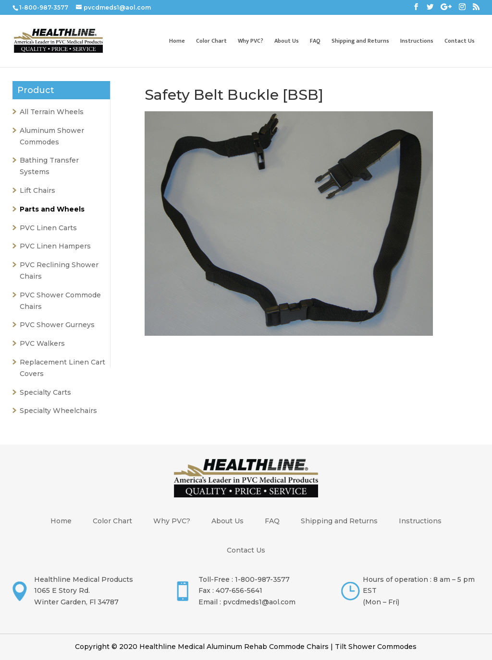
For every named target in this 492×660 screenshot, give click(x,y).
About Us (286, 41)
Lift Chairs (37, 190)
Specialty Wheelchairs (58, 410)
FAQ (315, 41)
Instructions (416, 41)
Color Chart (211, 41)
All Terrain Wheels (52, 111)
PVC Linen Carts (48, 228)
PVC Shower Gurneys (57, 324)
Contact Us (459, 41)
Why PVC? (250, 41)
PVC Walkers (42, 343)
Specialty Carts (45, 392)
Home (177, 41)
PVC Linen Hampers (55, 246)
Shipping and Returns (360, 41)
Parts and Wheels (52, 209)
